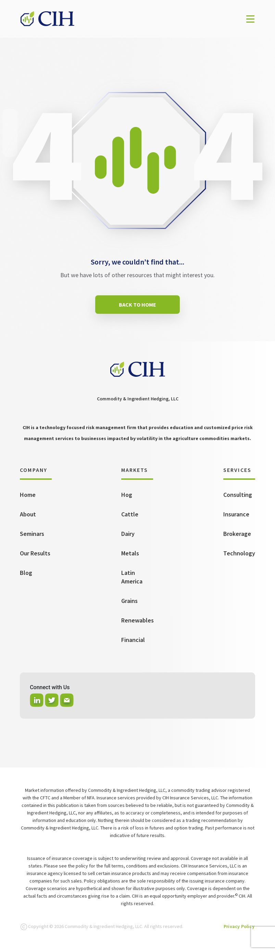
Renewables (137, 620)
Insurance (236, 514)
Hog (126, 495)
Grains (129, 601)
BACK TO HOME (137, 304)
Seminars (32, 534)
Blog (26, 573)
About (28, 514)
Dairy (128, 534)
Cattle (129, 514)
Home (28, 495)
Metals (130, 553)
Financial (133, 640)
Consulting (237, 495)
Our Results (35, 553)
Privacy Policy (239, 926)
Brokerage (237, 534)
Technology (239, 553)
